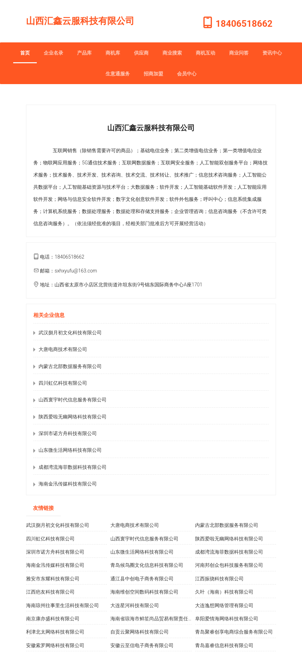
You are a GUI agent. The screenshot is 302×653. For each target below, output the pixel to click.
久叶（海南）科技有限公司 (224, 592)
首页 (25, 53)
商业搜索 (172, 53)
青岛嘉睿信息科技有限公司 (224, 645)
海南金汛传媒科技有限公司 (68, 484)
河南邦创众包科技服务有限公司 (229, 565)
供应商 (141, 53)
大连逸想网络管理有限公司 (224, 605)
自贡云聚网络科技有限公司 (139, 632)
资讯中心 (272, 53)
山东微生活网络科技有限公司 (70, 450)
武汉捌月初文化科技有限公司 (70, 332)
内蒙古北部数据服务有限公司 (70, 366)
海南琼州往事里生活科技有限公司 (62, 605)
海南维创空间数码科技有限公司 (144, 592)
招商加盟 (153, 73)
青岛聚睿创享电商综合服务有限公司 (234, 632)
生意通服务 (118, 73)
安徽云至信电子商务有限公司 (142, 645)
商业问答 (239, 53)
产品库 (84, 53)
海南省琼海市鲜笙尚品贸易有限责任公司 (154, 618)
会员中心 (186, 73)
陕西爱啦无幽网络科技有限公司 (73, 416)
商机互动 (205, 53)
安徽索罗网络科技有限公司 (55, 645)
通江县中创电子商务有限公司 (142, 578)
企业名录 (53, 53)
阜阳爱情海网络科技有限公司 (226, 618)
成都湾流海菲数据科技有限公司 (73, 467)
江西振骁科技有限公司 (219, 578)
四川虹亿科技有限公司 (63, 383)
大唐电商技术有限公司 (63, 349)
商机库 (113, 53)
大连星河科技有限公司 (134, 605)
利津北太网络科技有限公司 (55, 632)
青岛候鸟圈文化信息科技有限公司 (146, 565)
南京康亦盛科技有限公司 (52, 618)
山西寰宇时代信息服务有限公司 (73, 399)
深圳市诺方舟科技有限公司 (68, 433)
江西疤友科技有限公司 (50, 592)
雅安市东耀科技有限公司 (52, 578)
